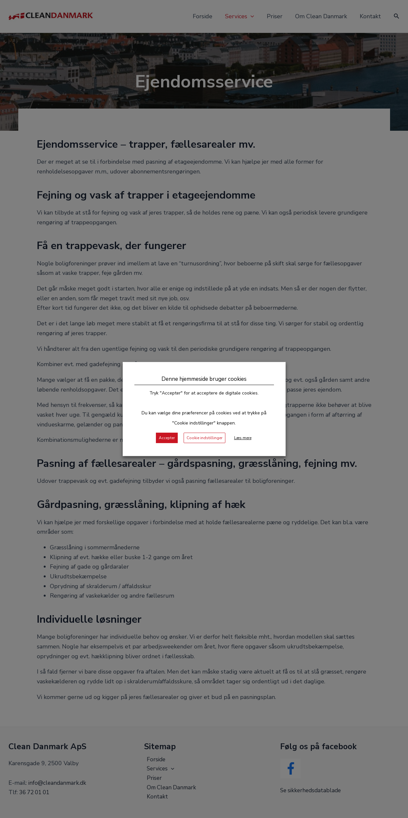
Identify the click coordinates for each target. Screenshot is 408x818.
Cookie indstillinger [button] (205, 438)
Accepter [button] (169, 438)
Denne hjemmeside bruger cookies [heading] (204, 379)
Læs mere (242, 438)
